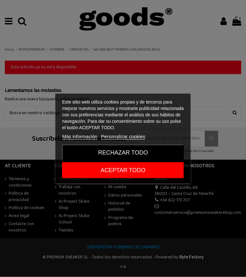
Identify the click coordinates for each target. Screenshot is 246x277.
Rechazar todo (123, 152)
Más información (79, 136)
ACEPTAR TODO (123, 170)
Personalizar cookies (123, 136)
